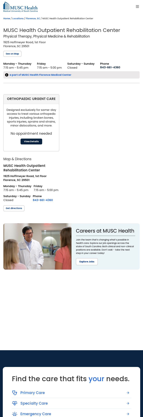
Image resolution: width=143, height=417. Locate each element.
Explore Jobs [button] (86, 261)
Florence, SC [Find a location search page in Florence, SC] (33, 18)
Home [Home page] (6, 18)
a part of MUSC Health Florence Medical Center (40, 75)
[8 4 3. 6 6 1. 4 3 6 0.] (110, 67)
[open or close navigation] (137, 6)
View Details (31, 141)
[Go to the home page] (20, 7)
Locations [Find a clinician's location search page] (18, 18)
